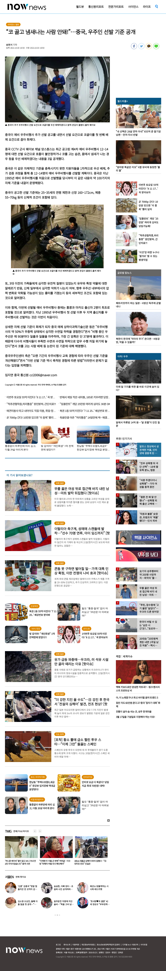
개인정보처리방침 (88, 944)
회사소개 (67, 944)
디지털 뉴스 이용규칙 (130, 944)
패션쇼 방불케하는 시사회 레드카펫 (99, 888)
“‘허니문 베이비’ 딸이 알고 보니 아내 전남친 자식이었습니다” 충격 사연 (55, 862)
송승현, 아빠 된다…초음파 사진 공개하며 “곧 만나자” (63, 889)
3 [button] (59, 915)
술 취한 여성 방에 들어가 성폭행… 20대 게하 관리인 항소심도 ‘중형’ (20, 862)
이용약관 (75, 944)
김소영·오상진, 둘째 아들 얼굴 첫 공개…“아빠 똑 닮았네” (28, 904)
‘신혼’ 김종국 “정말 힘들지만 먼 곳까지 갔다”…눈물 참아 (27, 889)
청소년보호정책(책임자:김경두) (108, 944)
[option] (20, 851)
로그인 (58, 944)
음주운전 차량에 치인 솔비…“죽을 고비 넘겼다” (63, 904)
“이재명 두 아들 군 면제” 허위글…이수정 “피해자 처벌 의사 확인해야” (89, 862)
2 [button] (57, 915)
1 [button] (55, 915)
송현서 (9, 44)
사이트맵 (143, 944)
